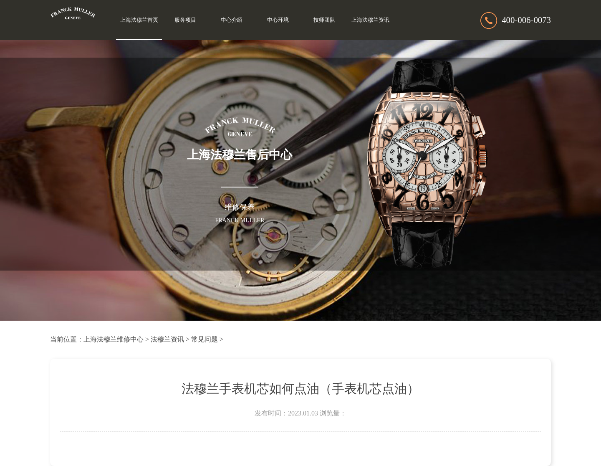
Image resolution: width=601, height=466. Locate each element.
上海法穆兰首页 (139, 20)
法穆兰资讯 (167, 339)
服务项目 (185, 20)
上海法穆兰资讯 (370, 20)
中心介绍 (231, 20)
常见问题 (204, 339)
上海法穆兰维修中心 (113, 339)
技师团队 (324, 20)
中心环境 (278, 20)
